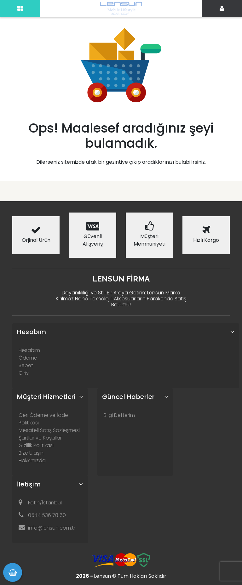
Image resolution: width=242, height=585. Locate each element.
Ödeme (28, 357)
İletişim (29, 484)
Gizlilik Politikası (36, 445)
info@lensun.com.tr (47, 527)
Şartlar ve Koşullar (40, 437)
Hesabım (31, 331)
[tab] (125, 331)
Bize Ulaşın (31, 453)
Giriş (24, 373)
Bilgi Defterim (119, 415)
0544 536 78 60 (42, 515)
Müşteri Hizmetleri (46, 396)
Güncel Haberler (128, 396)
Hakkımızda (32, 460)
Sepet (26, 365)
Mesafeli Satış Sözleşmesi (49, 430)
